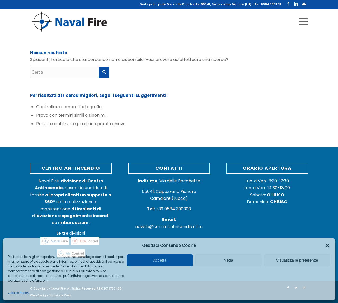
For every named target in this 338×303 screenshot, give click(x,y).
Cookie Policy (18, 293)
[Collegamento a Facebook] (288, 4)
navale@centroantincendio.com (169, 227)
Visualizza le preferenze (297, 260)
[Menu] (301, 21)
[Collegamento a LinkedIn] (296, 4)
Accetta (159, 260)
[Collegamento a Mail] (304, 4)
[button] (327, 245)
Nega (228, 260)
